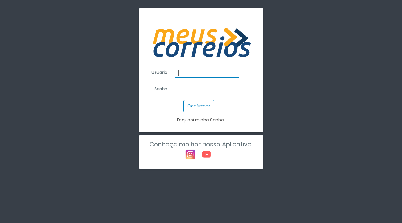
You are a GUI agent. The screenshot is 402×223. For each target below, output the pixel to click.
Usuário (159, 73)
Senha (160, 89)
